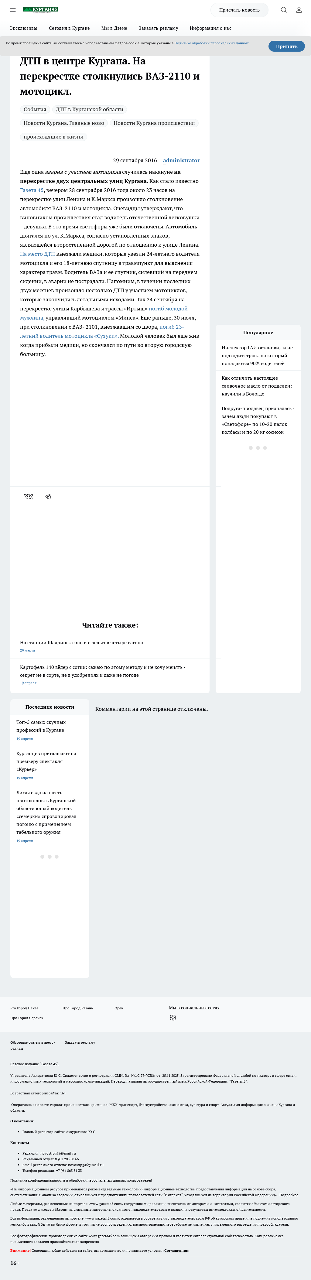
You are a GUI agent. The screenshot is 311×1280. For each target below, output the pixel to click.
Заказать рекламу (158, 28)
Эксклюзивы (23, 28)
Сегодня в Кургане (69, 28)
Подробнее (288, 1195)
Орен (118, 1008)
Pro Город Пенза (24, 1008)
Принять (287, 46)
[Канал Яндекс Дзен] (172, 1017)
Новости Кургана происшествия (154, 122)
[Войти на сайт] (299, 10)
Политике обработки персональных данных (211, 43)
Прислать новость (239, 10)
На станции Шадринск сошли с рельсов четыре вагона (110, 646)
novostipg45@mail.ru (58, 1153)
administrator (181, 160)
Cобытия (35, 109)
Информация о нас (210, 28)
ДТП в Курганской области (89, 109)
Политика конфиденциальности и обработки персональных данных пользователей (81, 1180)
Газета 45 (32, 190)
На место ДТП (38, 253)
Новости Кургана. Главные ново (64, 122)
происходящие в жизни (54, 136)
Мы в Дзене (114, 28)
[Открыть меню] (12, 10)
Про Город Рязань (78, 1008)
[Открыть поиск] (284, 10)
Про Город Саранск (26, 1017)
